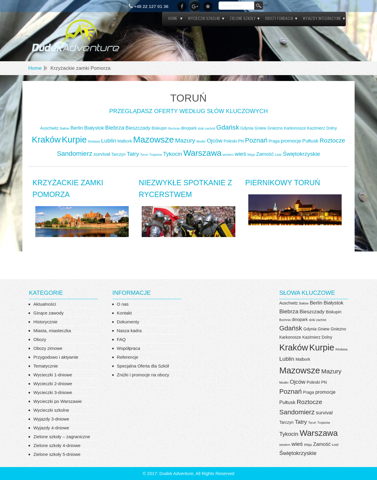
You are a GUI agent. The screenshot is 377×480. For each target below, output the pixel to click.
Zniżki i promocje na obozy (143, 374)
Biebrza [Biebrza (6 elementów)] (114, 128)
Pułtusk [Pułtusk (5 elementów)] (310, 141)
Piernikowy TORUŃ (282, 182)
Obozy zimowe (47, 348)
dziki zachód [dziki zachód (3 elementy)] (206, 128)
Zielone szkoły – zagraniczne (61, 436)
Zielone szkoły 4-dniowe (56, 445)
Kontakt (124, 312)
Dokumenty (128, 321)
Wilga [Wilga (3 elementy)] (251, 154)
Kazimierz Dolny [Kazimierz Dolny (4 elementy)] (322, 128)
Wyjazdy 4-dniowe (51, 427)
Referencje (127, 357)
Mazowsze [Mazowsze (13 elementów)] (153, 139)
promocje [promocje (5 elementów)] (291, 141)
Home (172, 18)
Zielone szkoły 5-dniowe (56, 454)
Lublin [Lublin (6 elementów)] (108, 141)
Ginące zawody (48, 312)
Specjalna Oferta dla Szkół (143, 365)
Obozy (39, 339)
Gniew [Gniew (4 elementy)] (260, 128)
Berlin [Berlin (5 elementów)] (76, 128)
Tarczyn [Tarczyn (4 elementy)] (118, 154)
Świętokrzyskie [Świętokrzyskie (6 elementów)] (301, 154)
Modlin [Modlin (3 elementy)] (201, 141)
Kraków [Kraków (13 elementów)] (46, 139)
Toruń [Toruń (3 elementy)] (144, 154)
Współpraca (128, 348)
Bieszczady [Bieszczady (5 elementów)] (138, 128)
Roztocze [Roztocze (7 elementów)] (332, 140)
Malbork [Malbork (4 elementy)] (124, 141)
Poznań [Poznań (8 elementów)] (256, 140)
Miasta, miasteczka (52, 330)
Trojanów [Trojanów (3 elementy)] (155, 154)
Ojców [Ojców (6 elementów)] (214, 141)
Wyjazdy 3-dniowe (51, 418)
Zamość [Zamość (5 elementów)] (265, 154)
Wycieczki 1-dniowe (52, 374)
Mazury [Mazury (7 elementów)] (185, 140)
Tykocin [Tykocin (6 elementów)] (172, 154)
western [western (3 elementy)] (228, 154)
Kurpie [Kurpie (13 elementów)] (74, 139)
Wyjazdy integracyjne (322, 18)
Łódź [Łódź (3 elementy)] (278, 154)
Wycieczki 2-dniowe (52, 383)
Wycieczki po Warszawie (57, 401)
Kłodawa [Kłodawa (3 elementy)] (94, 141)
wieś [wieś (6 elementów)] (240, 154)
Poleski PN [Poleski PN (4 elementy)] (234, 141)
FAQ (121, 339)
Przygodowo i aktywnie (55, 357)
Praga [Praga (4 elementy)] (274, 141)
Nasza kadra (129, 330)
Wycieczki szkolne (204, 18)
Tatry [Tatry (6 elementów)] (133, 154)
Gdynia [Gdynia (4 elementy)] (247, 128)
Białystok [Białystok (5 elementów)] (94, 128)
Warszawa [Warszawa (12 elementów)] (202, 153)
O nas (123, 304)
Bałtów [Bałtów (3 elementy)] (64, 128)
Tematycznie (45, 365)
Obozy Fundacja (279, 18)
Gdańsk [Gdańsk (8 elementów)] (227, 127)
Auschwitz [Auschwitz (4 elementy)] (49, 128)
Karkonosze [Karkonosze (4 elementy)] (295, 128)
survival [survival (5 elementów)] (101, 154)
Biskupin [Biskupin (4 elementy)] (159, 128)
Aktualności (44, 304)
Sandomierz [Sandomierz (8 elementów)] (74, 153)
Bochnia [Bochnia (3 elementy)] (174, 128)
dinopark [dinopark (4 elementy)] (189, 128)
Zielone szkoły (243, 18)
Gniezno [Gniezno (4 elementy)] (275, 128)
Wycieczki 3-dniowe (52, 392)
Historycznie (45, 321)
